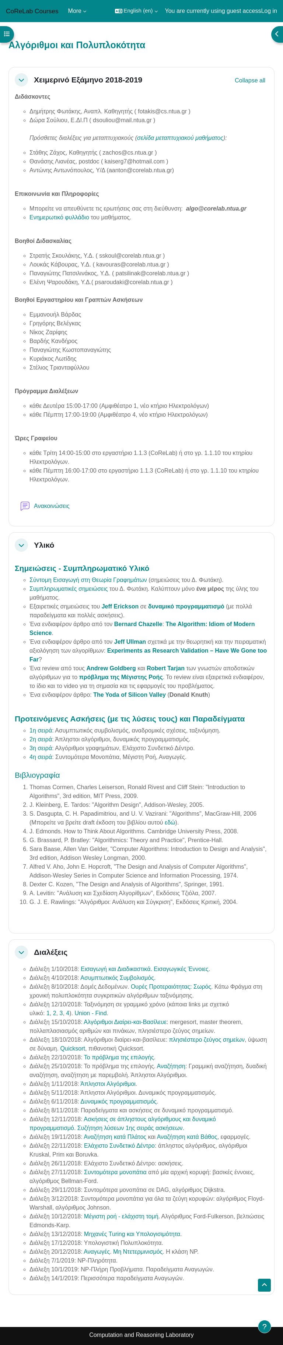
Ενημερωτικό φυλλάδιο (59, 217)
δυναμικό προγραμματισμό (186, 606)
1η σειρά (40, 730)
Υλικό (44, 545)
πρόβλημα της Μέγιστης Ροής (121, 677)
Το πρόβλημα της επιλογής (119, 1057)
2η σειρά (40, 739)
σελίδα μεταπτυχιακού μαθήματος (180, 138)
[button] (136, 11)
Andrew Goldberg (111, 668)
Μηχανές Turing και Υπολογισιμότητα (132, 1234)
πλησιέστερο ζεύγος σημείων (207, 1040)
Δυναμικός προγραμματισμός (118, 1101)
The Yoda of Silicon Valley (129, 695)
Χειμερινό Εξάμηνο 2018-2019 (88, 79)
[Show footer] (264, 1326)
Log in (269, 11)
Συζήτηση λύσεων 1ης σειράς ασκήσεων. (130, 1128)
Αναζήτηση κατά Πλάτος (115, 1137)
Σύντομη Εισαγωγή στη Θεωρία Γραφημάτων (88, 580)
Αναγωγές (97, 1252)
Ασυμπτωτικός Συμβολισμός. (118, 978)
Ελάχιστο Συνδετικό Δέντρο (119, 1146)
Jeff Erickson (120, 606)
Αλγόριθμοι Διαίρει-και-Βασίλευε (125, 1022)
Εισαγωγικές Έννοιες (181, 969)
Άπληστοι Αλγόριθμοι (107, 1084)
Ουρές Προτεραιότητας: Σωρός (171, 987)
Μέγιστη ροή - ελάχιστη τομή (121, 1216)
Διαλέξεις (50, 952)
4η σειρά (40, 757)
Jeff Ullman (130, 642)
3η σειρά (40, 748)
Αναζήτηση (171, 1066)
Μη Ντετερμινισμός (138, 1252)
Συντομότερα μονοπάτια (115, 1172)
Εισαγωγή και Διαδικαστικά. (116, 969)
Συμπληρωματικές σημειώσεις (68, 589)
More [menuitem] (74, 11)
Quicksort (72, 1048)
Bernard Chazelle (138, 624)
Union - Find (90, 1013)
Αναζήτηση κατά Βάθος (187, 1137)
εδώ (170, 822)
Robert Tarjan (166, 668)
